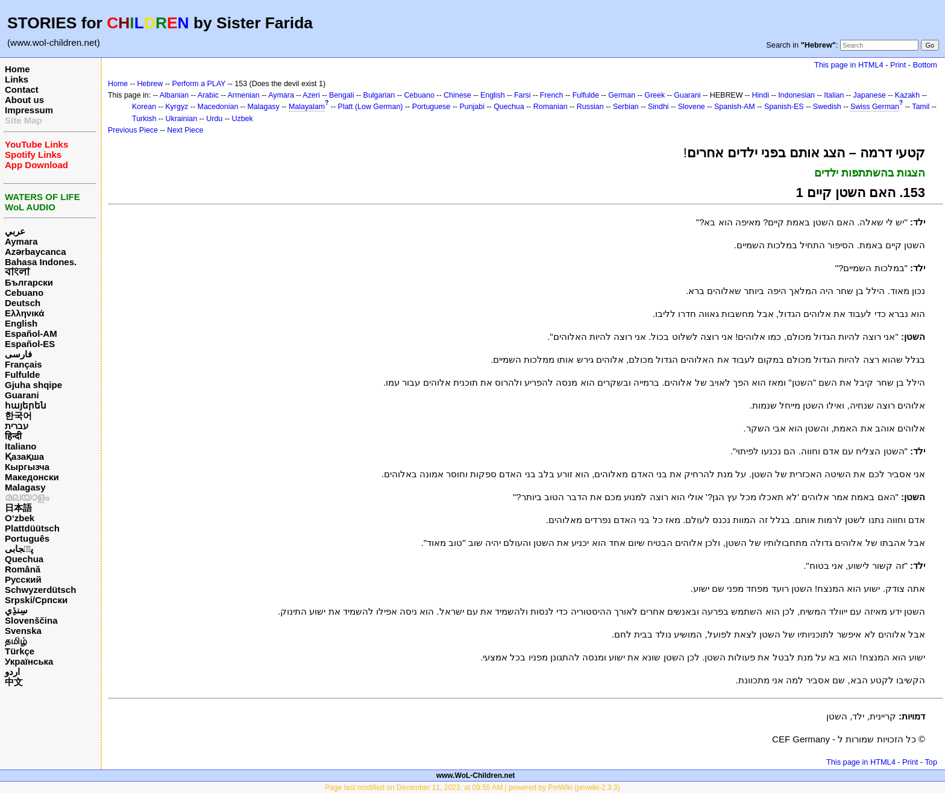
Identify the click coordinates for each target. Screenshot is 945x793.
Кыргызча (27, 467)
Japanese (869, 95)
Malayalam (307, 106)
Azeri (311, 95)
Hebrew (150, 84)
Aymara (21, 241)
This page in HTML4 (849, 64)
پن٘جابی (19, 549)
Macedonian (218, 106)
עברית (16, 426)
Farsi (522, 95)
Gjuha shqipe (33, 385)
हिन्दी (13, 436)
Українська (29, 661)
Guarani (22, 395)
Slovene (691, 106)
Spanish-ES (784, 106)
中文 (14, 682)
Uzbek (242, 118)
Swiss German (874, 106)
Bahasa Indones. (41, 262)
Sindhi (658, 106)
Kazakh (907, 95)
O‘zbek (19, 518)
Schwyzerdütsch (40, 590)
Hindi (760, 95)
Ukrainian (182, 118)
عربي (15, 231)
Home (17, 69)
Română (22, 569)
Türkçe (19, 651)
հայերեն (25, 405)
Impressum (29, 110)
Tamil (920, 106)
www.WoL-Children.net (475, 775)
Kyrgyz (176, 106)
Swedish (827, 106)
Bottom (925, 64)
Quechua (24, 559)
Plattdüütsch (32, 528)
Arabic (208, 95)
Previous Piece (133, 130)
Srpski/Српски (36, 600)
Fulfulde (22, 374)
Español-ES (30, 344)
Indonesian (796, 95)
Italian (834, 95)
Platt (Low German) (370, 106)
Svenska (23, 630)
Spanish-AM (734, 106)
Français (23, 364)
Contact (22, 89)
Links (16, 79)
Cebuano (24, 292)
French (552, 95)
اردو (12, 671)
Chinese (457, 95)
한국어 (18, 415)
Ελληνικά (24, 313)
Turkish (144, 118)
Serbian (626, 106)
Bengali (341, 95)
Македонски (32, 477)
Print (898, 64)
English (21, 323)
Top (931, 761)
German (621, 95)
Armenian (243, 95)
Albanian (174, 95)
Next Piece (185, 130)
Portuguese (431, 106)
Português (27, 538)
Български (29, 282)
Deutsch (22, 303)
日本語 (18, 508)
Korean (144, 106)
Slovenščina (31, 620)
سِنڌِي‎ (16, 610)
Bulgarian (379, 95)
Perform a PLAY (198, 84)
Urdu (214, 118)
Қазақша (24, 456)
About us (24, 100)
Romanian (550, 106)
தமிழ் (16, 641)
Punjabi (472, 106)
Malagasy (25, 487)
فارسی (18, 354)
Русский (23, 579)
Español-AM (31, 333)
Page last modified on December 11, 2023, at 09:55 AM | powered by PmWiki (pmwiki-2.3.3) (472, 787)
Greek (654, 95)
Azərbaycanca (35, 251)
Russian (590, 106)
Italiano (21, 446)
